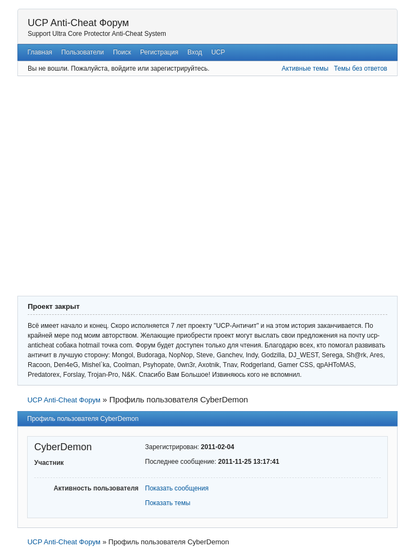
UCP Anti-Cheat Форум (78, 22)
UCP (218, 52)
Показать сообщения (177, 488)
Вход (194, 52)
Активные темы (305, 68)
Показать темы (167, 503)
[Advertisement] (102, 185)
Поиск (122, 52)
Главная (39, 52)
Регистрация (159, 52)
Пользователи (82, 52)
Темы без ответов (360, 68)
